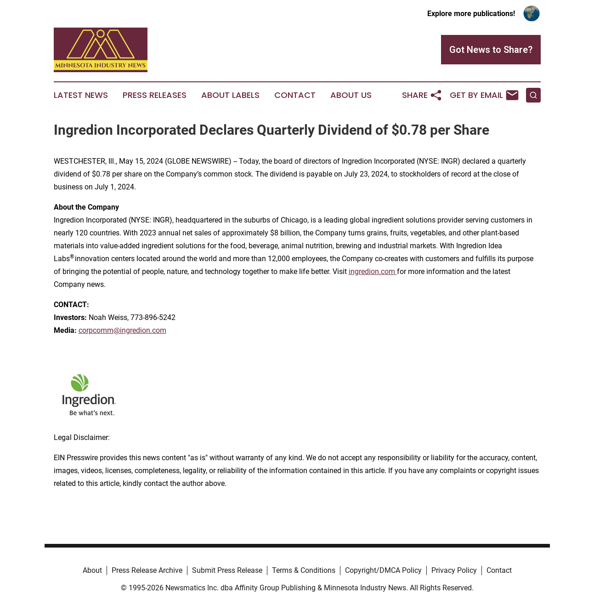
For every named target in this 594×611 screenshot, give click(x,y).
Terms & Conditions (303, 570)
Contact (295, 95)
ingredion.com (373, 271)
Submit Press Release (227, 570)
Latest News (81, 95)
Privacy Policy (454, 570)
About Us (351, 95)
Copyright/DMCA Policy (383, 570)
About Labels (230, 95)
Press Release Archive (147, 570)
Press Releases (155, 95)
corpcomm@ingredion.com (122, 330)
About (92, 570)
